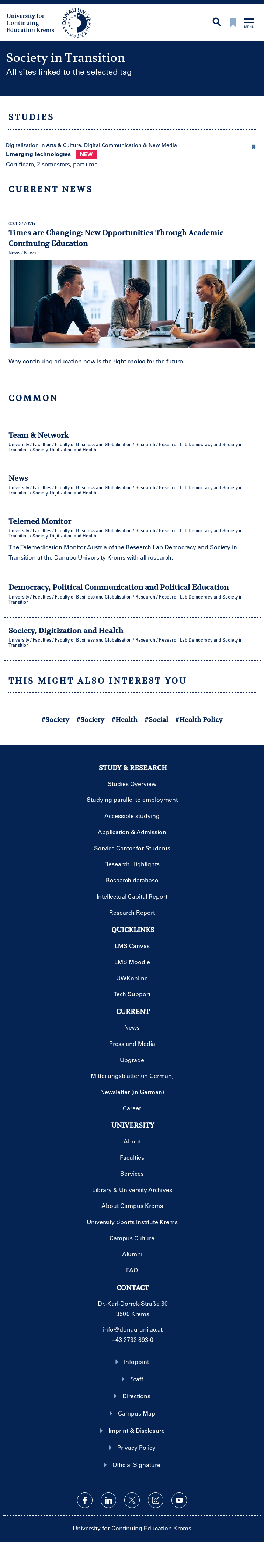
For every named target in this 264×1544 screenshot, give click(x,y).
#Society (55, 719)
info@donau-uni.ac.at (133, 1329)
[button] (254, 145)
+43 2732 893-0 (132, 1339)
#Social (156, 719)
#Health (124, 719)
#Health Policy (199, 719)
